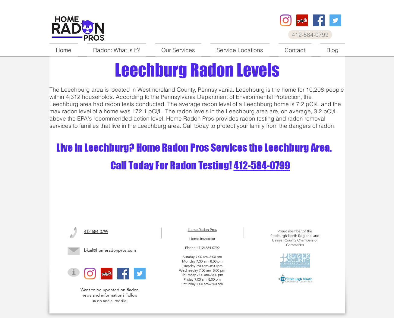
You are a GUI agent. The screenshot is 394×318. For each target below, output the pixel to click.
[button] (178, 50)
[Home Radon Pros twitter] (335, 20)
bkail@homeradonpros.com (110, 250)
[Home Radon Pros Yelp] (302, 20)
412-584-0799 (262, 165)
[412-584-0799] (310, 34)
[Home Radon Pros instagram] (286, 20)
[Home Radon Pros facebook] (319, 20)
